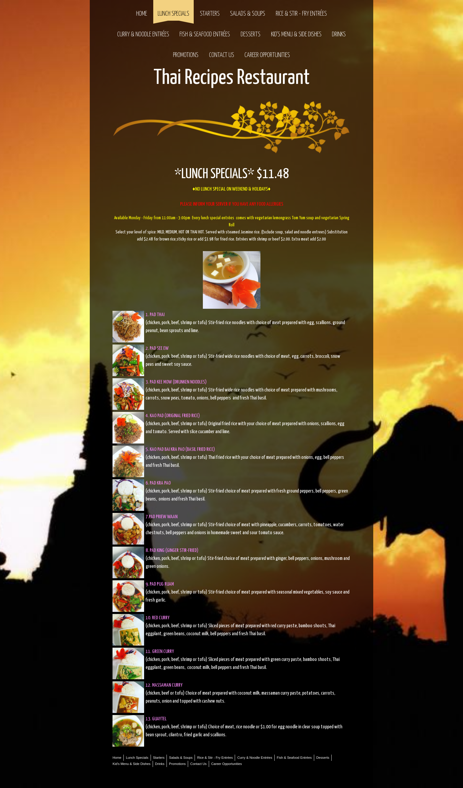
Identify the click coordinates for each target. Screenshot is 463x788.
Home (141, 14)
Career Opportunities (267, 55)
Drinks (339, 35)
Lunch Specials (173, 14)
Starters (210, 14)
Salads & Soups (247, 14)
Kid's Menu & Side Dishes (296, 35)
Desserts (250, 35)
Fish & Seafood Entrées (205, 35)
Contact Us (221, 55)
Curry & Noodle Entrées (143, 35)
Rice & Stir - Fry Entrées (301, 14)
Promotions (185, 55)
